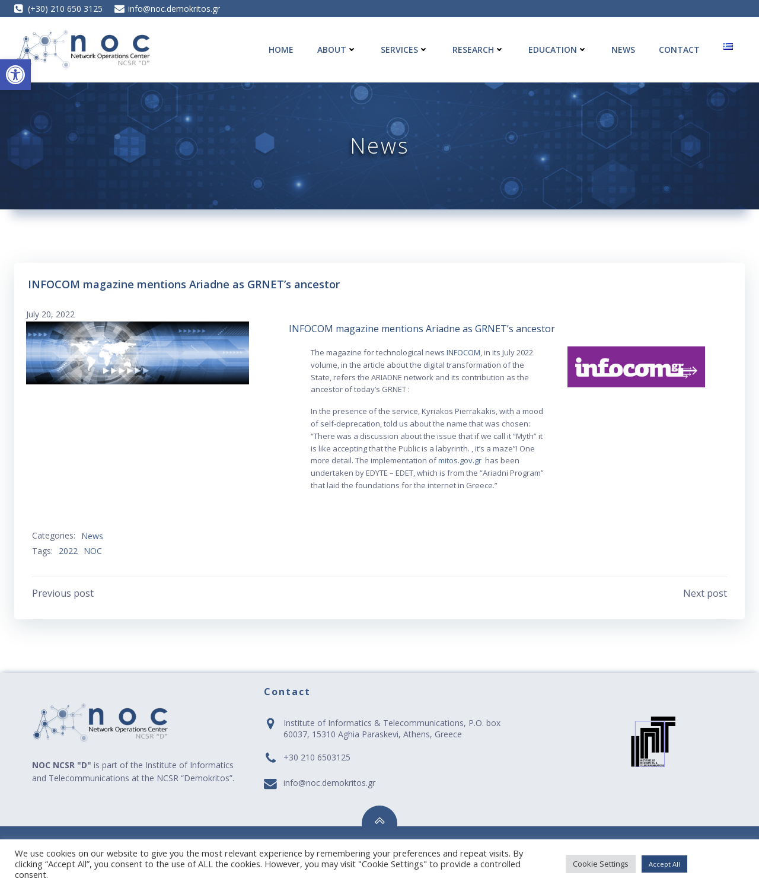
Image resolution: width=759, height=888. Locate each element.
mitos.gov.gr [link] (459, 460)
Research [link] (478, 49)
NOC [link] (93, 550)
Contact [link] (679, 49)
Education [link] (558, 49)
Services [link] (405, 49)
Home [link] (281, 49)
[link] (15, 74)
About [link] (337, 49)
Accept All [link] (664, 864)
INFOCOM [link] (463, 352)
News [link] (623, 49)
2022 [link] (68, 550)
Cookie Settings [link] (601, 863)
